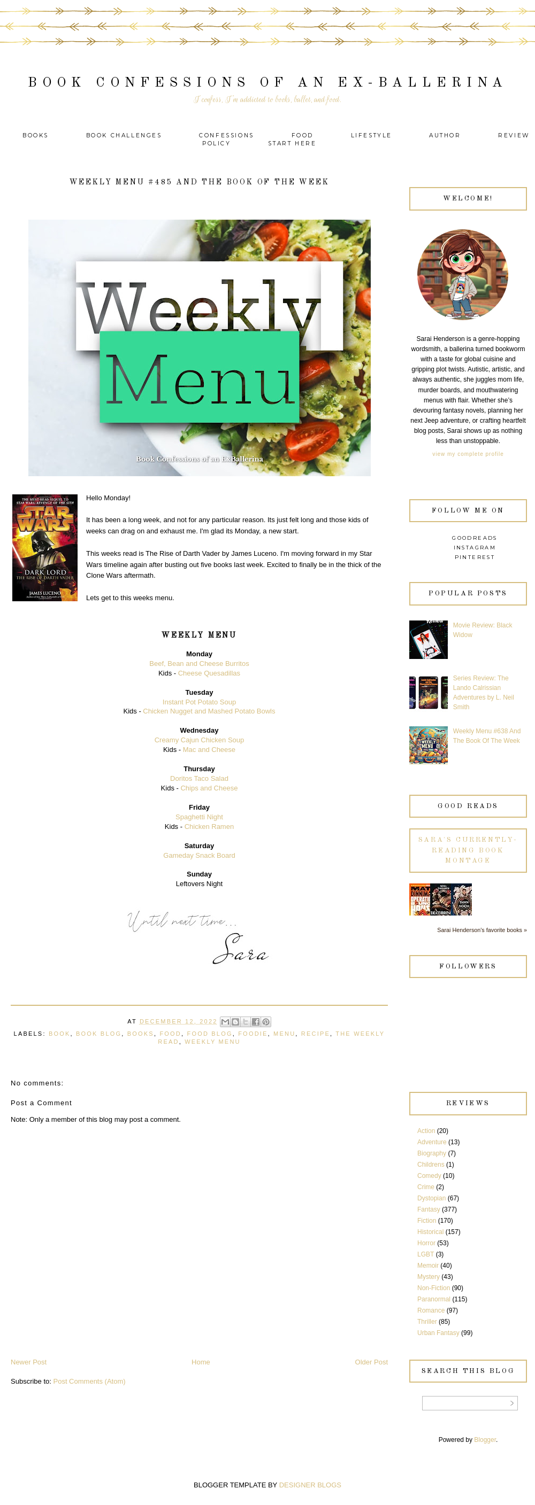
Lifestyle (373, 135)
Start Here (292, 143)
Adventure (432, 1142)
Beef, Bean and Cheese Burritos (199, 664)
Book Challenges (124, 135)
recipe (315, 1033)
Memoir (428, 1265)
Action (426, 1131)
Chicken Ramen (209, 827)
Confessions (226, 135)
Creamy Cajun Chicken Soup (199, 740)
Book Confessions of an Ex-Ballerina (268, 83)
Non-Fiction (433, 1288)
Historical (430, 1232)
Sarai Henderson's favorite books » (482, 930)
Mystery (428, 1277)
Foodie (253, 1033)
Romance (431, 1310)
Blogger (485, 1440)
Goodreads (475, 538)
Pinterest (475, 557)
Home (201, 1362)
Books (35, 135)
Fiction (426, 1220)
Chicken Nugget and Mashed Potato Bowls (209, 711)
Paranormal (433, 1299)
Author (445, 135)
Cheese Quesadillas (209, 673)
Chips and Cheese (209, 788)
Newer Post (29, 1362)
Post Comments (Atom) (90, 1381)
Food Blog (209, 1033)
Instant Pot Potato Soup (199, 702)
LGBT (425, 1254)
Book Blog (98, 1033)
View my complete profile (467, 454)
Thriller (427, 1321)
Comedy (429, 1176)
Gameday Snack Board (199, 855)
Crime (425, 1187)
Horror (426, 1243)
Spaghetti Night (199, 817)
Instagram (475, 547)
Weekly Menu (212, 1041)
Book (60, 1033)
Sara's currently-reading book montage (468, 850)
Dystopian (431, 1198)
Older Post (371, 1362)
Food (303, 135)
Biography (431, 1153)
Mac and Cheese (209, 750)
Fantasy (428, 1209)
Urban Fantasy (438, 1333)
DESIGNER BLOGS (310, 1485)
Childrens (431, 1164)
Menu (284, 1033)
